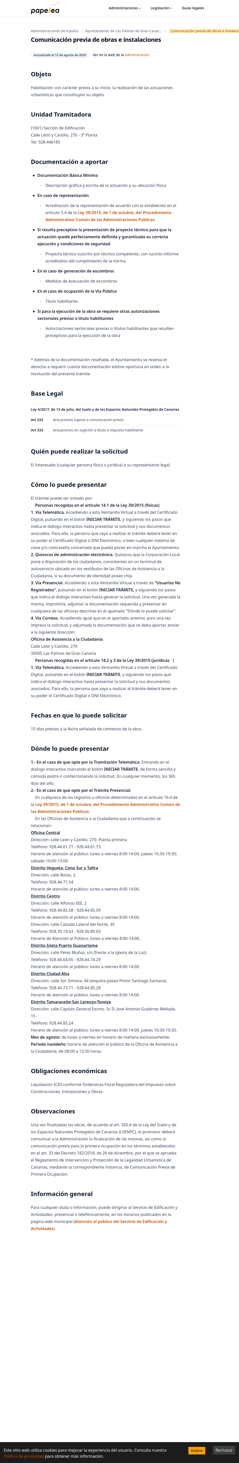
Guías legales (193, 8)
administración (137, 54)
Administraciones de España (54, 30)
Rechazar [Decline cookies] (224, 1450)
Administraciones (125, 8)
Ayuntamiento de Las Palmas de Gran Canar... (123, 30)
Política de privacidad (24, 1456)
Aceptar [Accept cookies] (197, 1450)
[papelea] (47, 8)
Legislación (162, 8)
